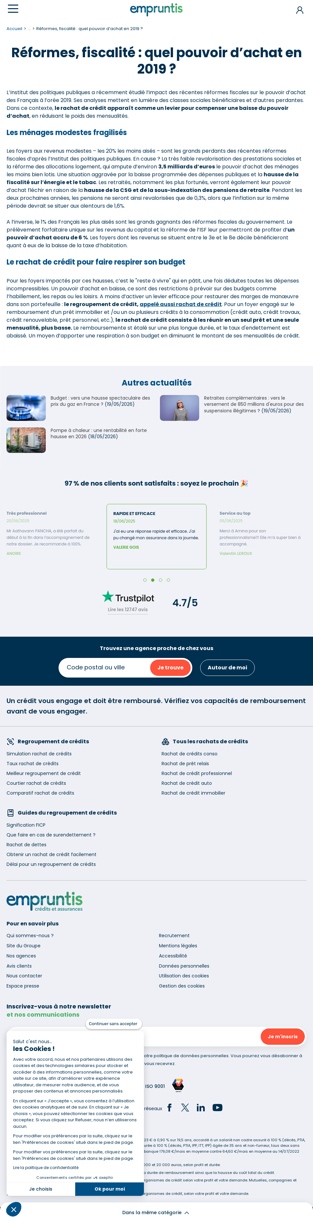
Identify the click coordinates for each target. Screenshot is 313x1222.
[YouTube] (217, 1108)
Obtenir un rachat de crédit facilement (51, 854)
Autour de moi (227, 667)
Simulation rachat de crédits (39, 753)
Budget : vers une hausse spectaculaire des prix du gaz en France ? (100, 401)
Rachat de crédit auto (187, 783)
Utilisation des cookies (184, 975)
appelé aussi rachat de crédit (181, 304)
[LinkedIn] (201, 1108)
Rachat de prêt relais (185, 763)
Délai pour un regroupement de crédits (51, 864)
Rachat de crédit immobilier (193, 793)
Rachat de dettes (26, 844)
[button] (14, 1209)
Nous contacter (24, 975)
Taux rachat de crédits (33, 763)
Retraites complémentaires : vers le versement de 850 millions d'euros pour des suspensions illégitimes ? (254, 404)
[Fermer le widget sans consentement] (114, 1024)
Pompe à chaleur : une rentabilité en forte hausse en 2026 (99, 433)
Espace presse (23, 986)
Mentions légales (178, 945)
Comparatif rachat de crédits (40, 793)
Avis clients (19, 966)
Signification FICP (26, 825)
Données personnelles (184, 966)
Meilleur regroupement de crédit (44, 773)
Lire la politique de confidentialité (45, 1167)
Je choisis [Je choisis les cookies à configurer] (40, 1189)
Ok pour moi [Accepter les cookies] (110, 1189)
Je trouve (170, 667)
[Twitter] (185, 1108)
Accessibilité (173, 956)
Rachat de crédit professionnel (197, 773)
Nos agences (21, 956)
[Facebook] (169, 1108)
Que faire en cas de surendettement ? (51, 835)
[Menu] (13, 8)
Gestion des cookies (182, 986)
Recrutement (174, 935)
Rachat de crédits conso (189, 753)
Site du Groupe (24, 945)
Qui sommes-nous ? (30, 935)
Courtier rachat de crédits (36, 783)
